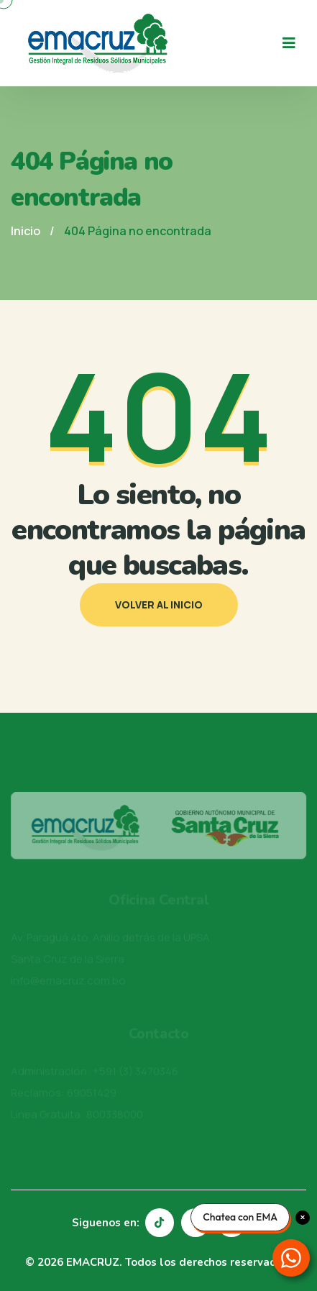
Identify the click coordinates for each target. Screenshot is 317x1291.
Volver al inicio (159, 604)
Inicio (25, 231)
